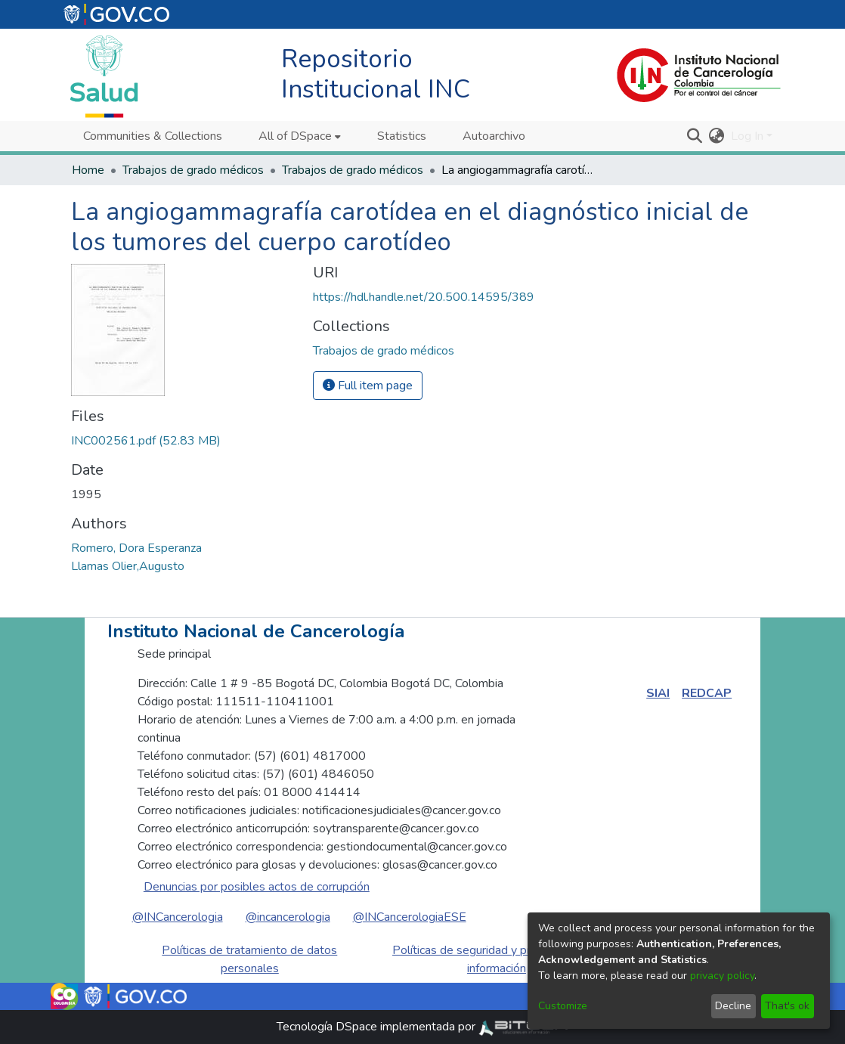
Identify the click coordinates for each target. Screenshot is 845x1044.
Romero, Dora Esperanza (136, 548)
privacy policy (722, 975)
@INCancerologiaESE (409, 917)
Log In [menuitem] (747, 136)
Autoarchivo (494, 136)
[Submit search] (695, 136)
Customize (562, 1006)
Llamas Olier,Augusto (127, 566)
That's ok (787, 1006)
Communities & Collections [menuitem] (152, 136)
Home (88, 170)
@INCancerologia (177, 917)
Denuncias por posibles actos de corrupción (257, 886)
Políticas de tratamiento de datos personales (249, 959)
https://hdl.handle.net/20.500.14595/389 (423, 297)
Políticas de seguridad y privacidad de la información (496, 959)
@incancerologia (288, 917)
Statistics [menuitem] (401, 136)
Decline (733, 1006)
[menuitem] (299, 136)
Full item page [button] (368, 385)
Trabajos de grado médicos (193, 170)
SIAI (658, 693)
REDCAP (707, 693)
